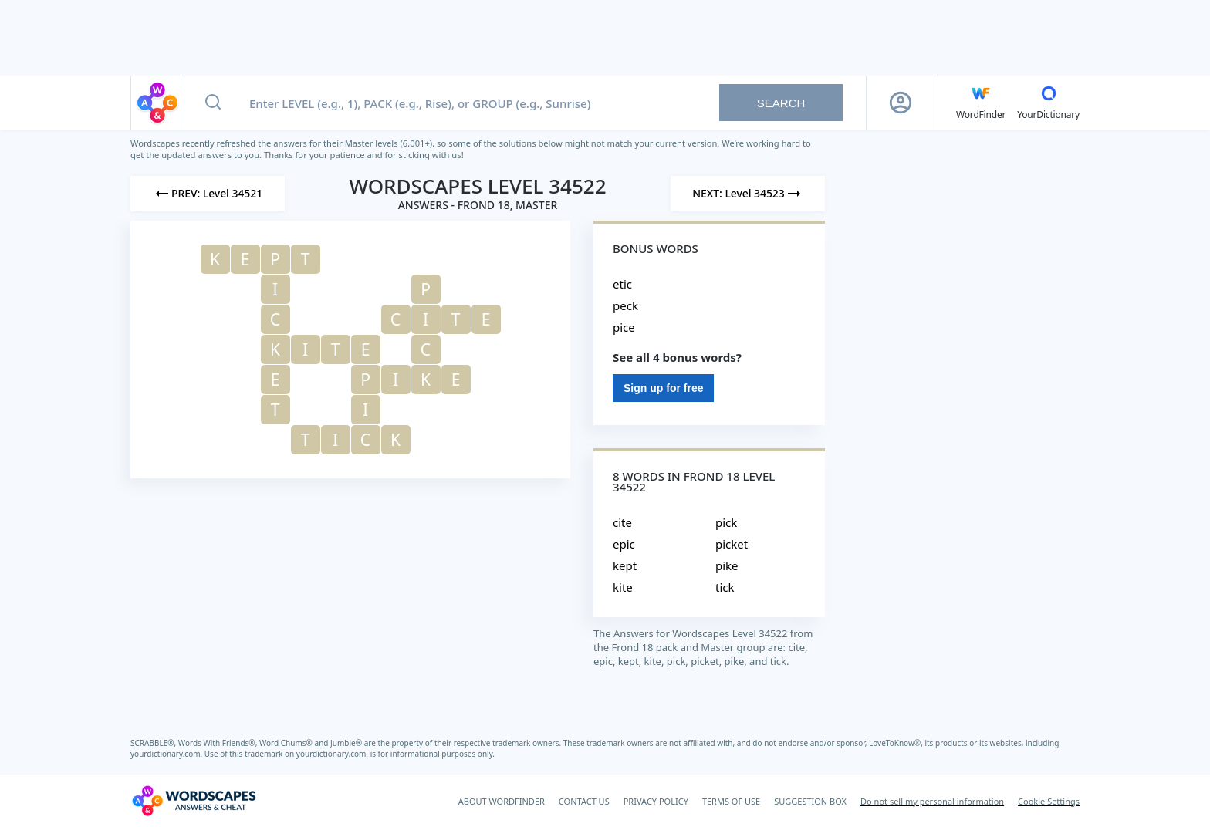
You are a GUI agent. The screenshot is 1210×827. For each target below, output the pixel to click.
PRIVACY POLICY (656, 801)
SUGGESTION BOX (810, 801)
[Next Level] (748, 193)
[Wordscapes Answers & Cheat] (193, 801)
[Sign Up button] (900, 103)
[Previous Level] (207, 193)
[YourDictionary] (1048, 102)
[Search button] (213, 103)
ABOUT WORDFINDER (501, 801)
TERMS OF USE (731, 801)
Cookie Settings (1049, 801)
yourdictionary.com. (167, 753)
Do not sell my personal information (932, 801)
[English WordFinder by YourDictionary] (981, 102)
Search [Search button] (781, 103)
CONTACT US (584, 801)
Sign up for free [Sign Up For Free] (663, 388)
